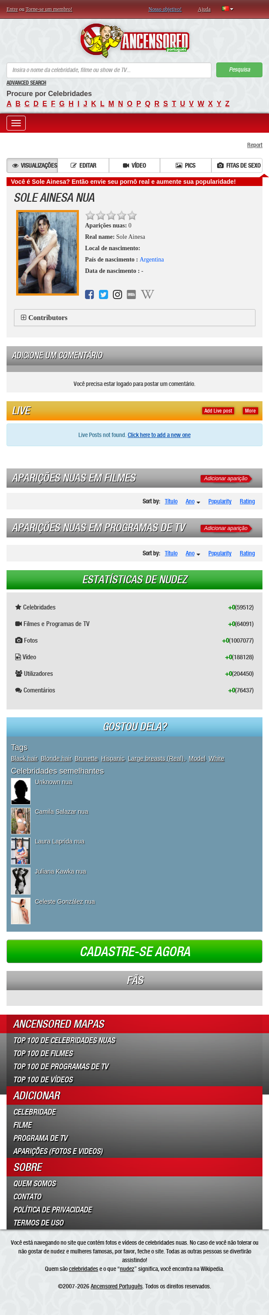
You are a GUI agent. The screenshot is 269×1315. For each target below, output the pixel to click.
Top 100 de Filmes (42, 1053)
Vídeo (134, 165)
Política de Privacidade (52, 1210)
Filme (22, 1125)
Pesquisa (239, 69)
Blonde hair (56, 758)
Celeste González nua (65, 901)
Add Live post (218, 411)
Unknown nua (53, 781)
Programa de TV (40, 1138)
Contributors (48, 317)
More (250, 411)
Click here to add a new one (159, 434)
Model (197, 758)
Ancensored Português (117, 1286)
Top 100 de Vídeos (42, 1079)
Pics (185, 165)
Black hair (24, 758)
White (217, 758)
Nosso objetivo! (165, 9)
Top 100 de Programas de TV (60, 1066)
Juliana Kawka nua (60, 871)
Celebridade (34, 1112)
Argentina (152, 259)
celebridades (83, 1268)
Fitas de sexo (239, 165)
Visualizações (34, 165)
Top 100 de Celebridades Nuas (64, 1040)
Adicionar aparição (225, 478)
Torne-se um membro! (49, 9)
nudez (127, 1268)
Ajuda (204, 9)
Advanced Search (26, 83)
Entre (12, 9)
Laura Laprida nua (60, 841)
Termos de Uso (38, 1223)
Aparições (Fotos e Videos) (57, 1151)
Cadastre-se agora (134, 951)
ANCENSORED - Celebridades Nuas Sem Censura (134, 40)
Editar (83, 165)
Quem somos (34, 1183)
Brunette (86, 758)
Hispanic (113, 758)
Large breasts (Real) (157, 758)
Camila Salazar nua (61, 811)
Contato (27, 1196)
